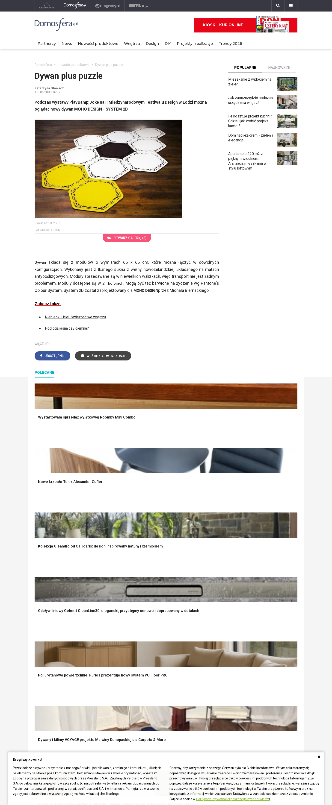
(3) (126, 238)
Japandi (45, 633)
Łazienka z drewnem (51, 674)
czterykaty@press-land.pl (55, 722)
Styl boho (248, 565)
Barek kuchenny (253, 628)
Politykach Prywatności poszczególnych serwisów (232, 799)
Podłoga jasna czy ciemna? (70, 327)
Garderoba (181, 581)
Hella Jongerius (155, 674)
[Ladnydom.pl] (47, 6)
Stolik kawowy (252, 633)
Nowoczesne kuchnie (190, 633)
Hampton (248, 570)
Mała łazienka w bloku (52, 669)
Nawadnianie (49, 570)
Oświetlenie (183, 591)
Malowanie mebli (102, 674)
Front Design (152, 695)
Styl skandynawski (256, 581)
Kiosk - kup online (246, 25)
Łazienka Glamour (49, 684)
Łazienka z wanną (49, 679)
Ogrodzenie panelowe (124, 576)
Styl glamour (251, 576)
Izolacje (112, 581)
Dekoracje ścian (186, 565)
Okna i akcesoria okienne (126, 591)
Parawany (249, 638)
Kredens (248, 623)
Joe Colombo (207, 679)
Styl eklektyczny (52, 618)
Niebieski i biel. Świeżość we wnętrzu (79, 316)
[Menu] (291, 6)
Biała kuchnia (183, 618)
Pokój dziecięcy (263, 684)
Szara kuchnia (184, 623)
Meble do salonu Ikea (106, 669)
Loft (244, 591)
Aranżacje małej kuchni (191, 628)
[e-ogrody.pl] (108, 6)
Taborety (248, 644)
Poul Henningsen (210, 690)
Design (152, 43)
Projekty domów (119, 565)
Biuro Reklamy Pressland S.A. (58, 727)
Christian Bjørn (207, 674)
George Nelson (208, 684)
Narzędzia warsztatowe (125, 570)
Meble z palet (100, 695)
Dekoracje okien (186, 576)
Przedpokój (259, 695)
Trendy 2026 (230, 43)
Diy (253, 700)
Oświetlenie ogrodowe (57, 565)
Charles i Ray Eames (212, 669)
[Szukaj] (278, 6)
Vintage (45, 623)
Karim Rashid (153, 690)
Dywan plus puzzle (109, 65)
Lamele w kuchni (186, 638)
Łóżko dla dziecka (255, 618)
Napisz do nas (46, 732)
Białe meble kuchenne (106, 684)
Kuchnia (256, 674)
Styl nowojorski (51, 628)
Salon (254, 669)
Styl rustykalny (252, 586)
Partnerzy (47, 43)
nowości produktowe (73, 65)
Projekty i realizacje (195, 43)
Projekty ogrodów (53, 576)
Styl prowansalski (255, 596)
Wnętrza (132, 43)
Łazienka (257, 679)
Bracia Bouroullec (156, 679)
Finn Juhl (203, 695)
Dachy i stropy (117, 586)
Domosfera (43, 65)
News (67, 43)
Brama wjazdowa (119, 596)
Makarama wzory (187, 570)
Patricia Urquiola (155, 669)
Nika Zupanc (152, 684)
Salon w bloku (117, 623)
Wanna (178, 586)
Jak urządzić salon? (122, 618)
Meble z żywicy (101, 679)
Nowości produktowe (98, 43)
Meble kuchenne (102, 690)
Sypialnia (257, 690)
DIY (168, 43)
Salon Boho (115, 633)
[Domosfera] (75, 6)
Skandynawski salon (122, 628)
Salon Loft (114, 638)
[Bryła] (139, 6)
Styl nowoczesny (52, 638)
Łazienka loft (45, 690)
